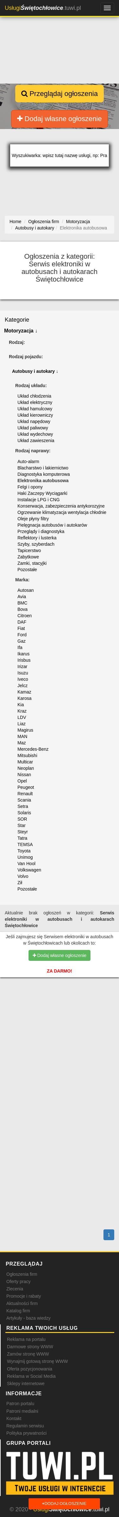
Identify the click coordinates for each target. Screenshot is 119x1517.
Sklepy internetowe (25, 1383)
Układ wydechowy (35, 434)
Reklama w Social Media (31, 1376)
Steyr (22, 831)
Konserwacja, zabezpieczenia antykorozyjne (61, 506)
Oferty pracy (18, 1281)
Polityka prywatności (26, 1433)
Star (21, 825)
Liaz (21, 723)
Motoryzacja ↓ (20, 330)
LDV (21, 717)
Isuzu (22, 672)
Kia (20, 704)
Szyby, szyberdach (35, 544)
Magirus (25, 730)
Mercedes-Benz (33, 749)
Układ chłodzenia (34, 396)
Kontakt (13, 1418)
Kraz (22, 711)
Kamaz (24, 691)
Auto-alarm (28, 461)
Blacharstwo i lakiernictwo (42, 467)
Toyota (23, 850)
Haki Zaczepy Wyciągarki (42, 493)
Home (15, 221)
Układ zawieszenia (35, 440)
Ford (22, 634)
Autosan (25, 590)
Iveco (22, 679)
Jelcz (22, 685)
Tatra (22, 838)
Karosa (24, 698)
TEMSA (25, 844)
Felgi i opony (30, 486)
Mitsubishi (27, 755)
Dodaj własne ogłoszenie (59, 119)
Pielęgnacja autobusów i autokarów (52, 525)
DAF (21, 622)
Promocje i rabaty (23, 1296)
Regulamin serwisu (25, 1425)
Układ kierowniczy (35, 415)
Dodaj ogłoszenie (64, 1504)
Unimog (25, 857)
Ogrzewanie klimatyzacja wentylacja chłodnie (61, 512)
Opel (22, 780)
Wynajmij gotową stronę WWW (37, 1361)
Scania (24, 800)
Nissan (24, 774)
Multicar (25, 761)
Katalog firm (18, 1310)
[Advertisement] (59, 1022)
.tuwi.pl (43, 8)
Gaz (21, 641)
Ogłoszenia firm (21, 1274)
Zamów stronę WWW (28, 1353)
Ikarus (23, 653)
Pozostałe (27, 569)
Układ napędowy (33, 421)
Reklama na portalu (26, 1339)
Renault (25, 793)
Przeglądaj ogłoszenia (59, 94)
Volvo (22, 876)
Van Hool (26, 863)
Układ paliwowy (32, 427)
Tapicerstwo (29, 550)
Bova (22, 609)
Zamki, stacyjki (32, 563)
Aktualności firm (22, 1303)
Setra (22, 806)
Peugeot (25, 787)
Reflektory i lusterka (36, 537)
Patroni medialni (22, 1411)
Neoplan (25, 768)
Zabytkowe (28, 556)
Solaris (24, 812)
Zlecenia (14, 1288)
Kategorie (17, 320)
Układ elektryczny (34, 402)
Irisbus (23, 660)
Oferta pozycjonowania (29, 1368)
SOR (22, 819)
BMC (22, 602)
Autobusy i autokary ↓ (35, 371)
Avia (21, 596)
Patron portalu (20, 1403)
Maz (21, 742)
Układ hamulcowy (34, 408)
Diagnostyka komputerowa (43, 474)
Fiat (21, 628)
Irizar (22, 666)
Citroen (24, 615)
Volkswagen (29, 869)
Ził (19, 882)
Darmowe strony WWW (30, 1346)
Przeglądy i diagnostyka (40, 531)
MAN (22, 736)
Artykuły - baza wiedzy (28, 1318)
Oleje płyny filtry (33, 518)
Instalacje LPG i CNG (38, 499)
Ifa (20, 647)
